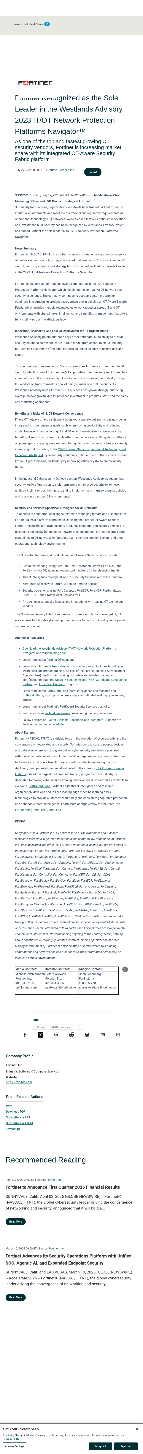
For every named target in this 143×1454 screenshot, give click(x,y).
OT (80, 1027)
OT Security (40, 1027)
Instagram (96, 720)
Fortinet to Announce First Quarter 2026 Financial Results (63, 1187)
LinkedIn (63, 720)
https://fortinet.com (19, 1082)
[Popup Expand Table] (125, 969)
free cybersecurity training (69, 666)
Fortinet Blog (23, 810)
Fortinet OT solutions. (61, 659)
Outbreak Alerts (33, 695)
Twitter (51, 720)
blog (46, 724)
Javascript (13, 1129)
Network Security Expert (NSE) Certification (83, 680)
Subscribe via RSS (18, 1117)
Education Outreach (52, 684)
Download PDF (16, 1111)
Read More (15, 1221)
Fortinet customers (57, 713)
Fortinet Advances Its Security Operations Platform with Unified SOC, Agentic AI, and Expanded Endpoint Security (69, 1259)
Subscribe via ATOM (19, 1123)
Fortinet (20, 254)
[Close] (137, 1431)
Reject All (126, 1448)
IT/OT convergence (62, 1027)
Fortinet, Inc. (66, 170)
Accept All (100, 1448)
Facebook (76, 720)
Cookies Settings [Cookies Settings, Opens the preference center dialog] (14, 1448)
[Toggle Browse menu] (128, 24)
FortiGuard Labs (57, 691)
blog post (59, 653)
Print (9, 1106)
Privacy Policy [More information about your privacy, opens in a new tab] (11, 1440)
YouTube (58, 724)
